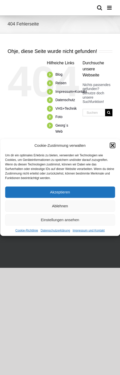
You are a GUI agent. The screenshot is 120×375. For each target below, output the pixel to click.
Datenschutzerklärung (55, 230)
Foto (58, 117)
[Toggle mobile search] (99, 7)
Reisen (60, 83)
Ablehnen (60, 206)
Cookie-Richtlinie (26, 230)
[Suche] (108, 112)
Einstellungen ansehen (60, 220)
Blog (58, 74)
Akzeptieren (60, 192)
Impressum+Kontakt (71, 92)
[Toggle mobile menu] (109, 7)
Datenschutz (65, 100)
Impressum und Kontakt (89, 230)
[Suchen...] (94, 112)
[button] (112, 145)
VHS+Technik (66, 108)
